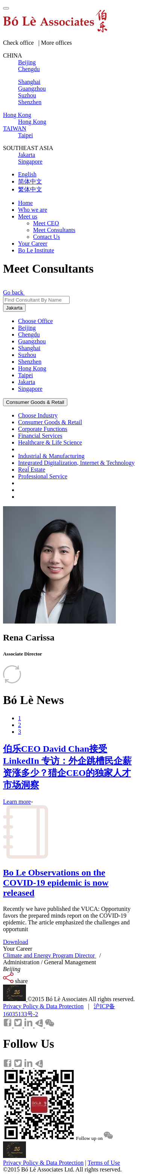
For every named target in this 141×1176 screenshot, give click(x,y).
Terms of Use (104, 1162)
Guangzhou (32, 341)
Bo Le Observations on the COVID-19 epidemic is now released (56, 883)
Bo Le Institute (36, 250)
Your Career (32, 243)
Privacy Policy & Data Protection (43, 1006)
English (27, 174)
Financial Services (40, 435)
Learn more (17, 801)
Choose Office (35, 321)
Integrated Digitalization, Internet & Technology (76, 463)
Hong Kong (32, 368)
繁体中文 (30, 189)
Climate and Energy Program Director (49, 955)
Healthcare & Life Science (50, 442)
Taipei (25, 375)
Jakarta (14, 308)
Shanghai (29, 348)
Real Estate (31, 469)
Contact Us (46, 237)
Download (15, 942)
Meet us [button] (27, 216)
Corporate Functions (42, 429)
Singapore (30, 388)
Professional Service (42, 476)
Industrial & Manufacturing (51, 456)
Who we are (32, 209)
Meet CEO (46, 223)
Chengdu (29, 334)
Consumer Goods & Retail (35, 402)
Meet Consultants (54, 230)
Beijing (27, 328)
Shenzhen (29, 361)
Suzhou (27, 355)
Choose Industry (38, 415)
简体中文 (30, 181)
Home (25, 203)
